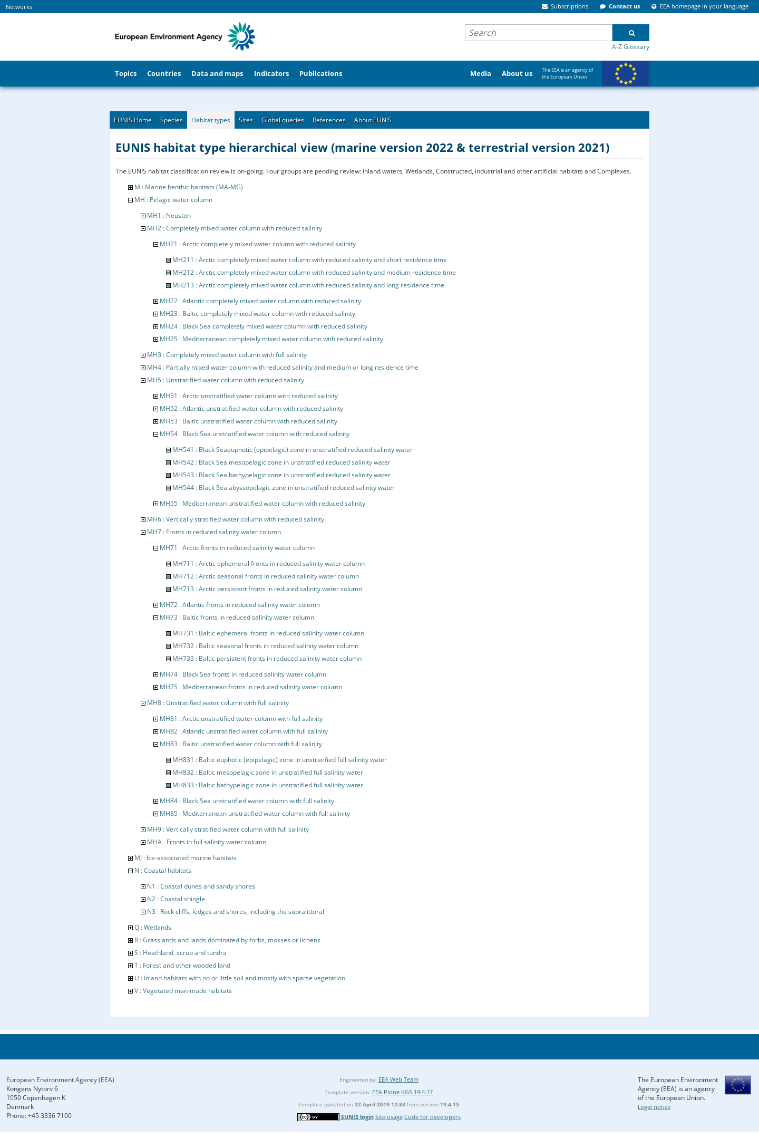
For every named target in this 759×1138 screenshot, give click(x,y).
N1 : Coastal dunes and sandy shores (201, 886)
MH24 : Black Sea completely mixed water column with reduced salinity (263, 326)
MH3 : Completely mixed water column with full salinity (227, 354)
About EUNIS (373, 119)
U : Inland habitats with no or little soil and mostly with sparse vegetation (239, 977)
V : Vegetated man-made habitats (183, 990)
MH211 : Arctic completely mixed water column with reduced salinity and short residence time (309, 259)
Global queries (282, 119)
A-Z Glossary (630, 46)
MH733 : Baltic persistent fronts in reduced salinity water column (267, 658)
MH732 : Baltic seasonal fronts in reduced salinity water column (265, 645)
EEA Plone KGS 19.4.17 (402, 1092)
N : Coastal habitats (162, 870)
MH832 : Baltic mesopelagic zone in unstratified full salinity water (267, 772)
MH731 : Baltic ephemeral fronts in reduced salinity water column (268, 633)
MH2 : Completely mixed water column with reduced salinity (234, 228)
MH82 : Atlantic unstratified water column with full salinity (244, 731)
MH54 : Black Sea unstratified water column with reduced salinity (254, 433)
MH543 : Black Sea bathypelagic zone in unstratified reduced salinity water (281, 474)
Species (171, 119)
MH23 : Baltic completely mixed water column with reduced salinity (257, 313)
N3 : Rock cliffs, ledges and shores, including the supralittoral (235, 911)
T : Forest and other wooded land (182, 965)
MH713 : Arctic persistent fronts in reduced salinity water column (267, 588)
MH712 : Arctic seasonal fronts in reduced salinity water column (265, 576)
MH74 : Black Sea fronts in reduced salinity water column (243, 674)
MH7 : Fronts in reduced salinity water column (214, 531)
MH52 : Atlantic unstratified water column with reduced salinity (251, 408)
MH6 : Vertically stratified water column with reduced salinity (235, 519)
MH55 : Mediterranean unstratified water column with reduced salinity (262, 503)
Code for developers (432, 1117)
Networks (19, 7)
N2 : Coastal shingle (176, 898)
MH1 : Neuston (169, 215)
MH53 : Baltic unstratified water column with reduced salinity (248, 421)
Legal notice (654, 1107)
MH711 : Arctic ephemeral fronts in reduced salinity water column (268, 563)
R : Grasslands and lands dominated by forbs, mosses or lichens (227, 940)
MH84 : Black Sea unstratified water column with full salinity (247, 800)
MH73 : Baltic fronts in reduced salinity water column (237, 617)
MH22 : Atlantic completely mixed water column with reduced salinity (260, 300)
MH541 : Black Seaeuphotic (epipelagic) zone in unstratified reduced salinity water (292, 449)
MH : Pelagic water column (173, 199)
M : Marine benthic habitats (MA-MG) (188, 186)
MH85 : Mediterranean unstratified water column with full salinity (255, 813)
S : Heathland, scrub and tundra (180, 952)
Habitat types (210, 119)
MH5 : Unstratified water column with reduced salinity (225, 379)
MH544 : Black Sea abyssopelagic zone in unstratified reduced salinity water (283, 487)
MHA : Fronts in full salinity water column (206, 841)
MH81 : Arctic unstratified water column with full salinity (241, 718)
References (329, 119)
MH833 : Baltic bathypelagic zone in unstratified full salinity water (267, 784)
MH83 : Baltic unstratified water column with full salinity (241, 743)
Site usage (389, 1117)
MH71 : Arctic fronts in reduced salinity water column (237, 547)
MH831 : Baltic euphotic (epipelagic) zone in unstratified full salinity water (279, 759)
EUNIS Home (133, 119)
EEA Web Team (398, 1079)
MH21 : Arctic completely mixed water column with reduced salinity (258, 243)
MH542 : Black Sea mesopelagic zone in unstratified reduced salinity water (281, 462)
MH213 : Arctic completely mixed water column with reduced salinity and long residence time (308, 285)
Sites (246, 119)
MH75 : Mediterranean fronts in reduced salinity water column (251, 686)
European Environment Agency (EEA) (60, 1079)
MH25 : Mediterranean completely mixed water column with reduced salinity (271, 338)
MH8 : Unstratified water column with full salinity (218, 702)
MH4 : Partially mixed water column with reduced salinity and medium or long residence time (283, 367)
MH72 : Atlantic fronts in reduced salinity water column (240, 604)
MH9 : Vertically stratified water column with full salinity (228, 829)
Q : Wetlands (152, 927)
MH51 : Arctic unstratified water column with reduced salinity (249, 395)
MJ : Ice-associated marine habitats (185, 857)
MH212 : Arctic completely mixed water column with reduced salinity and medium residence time (314, 272)
